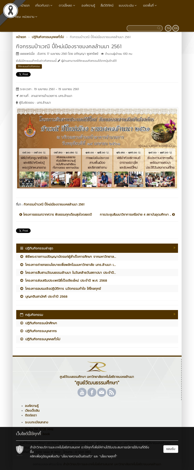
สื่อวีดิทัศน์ (106, 5)
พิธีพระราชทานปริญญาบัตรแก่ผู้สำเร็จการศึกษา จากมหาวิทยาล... (68, 256)
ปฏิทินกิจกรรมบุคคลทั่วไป (40, 339)
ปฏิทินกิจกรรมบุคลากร (38, 330)
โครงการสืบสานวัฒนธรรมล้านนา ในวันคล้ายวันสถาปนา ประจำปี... (68, 272)
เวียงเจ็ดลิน (32, 410)
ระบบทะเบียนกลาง (36, 422)
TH (168, 28)
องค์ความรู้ (88, 5)
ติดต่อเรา (31, 415)
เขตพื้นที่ (150, 5)
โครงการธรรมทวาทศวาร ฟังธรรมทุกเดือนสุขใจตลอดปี (55, 214)
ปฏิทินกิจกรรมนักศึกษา (38, 323)
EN (176, 28)
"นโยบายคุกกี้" (108, 456)
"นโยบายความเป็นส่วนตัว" (77, 456)
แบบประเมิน (128, 5)
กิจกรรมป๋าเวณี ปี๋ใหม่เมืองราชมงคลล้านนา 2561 (54, 204)
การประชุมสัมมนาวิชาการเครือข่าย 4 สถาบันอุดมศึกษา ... (137, 214)
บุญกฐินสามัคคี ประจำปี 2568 (43, 296)
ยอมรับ (170, 449)
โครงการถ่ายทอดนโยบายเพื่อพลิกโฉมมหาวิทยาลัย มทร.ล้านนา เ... (68, 264)
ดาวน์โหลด (67, 5)
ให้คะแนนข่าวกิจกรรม (29, 66)
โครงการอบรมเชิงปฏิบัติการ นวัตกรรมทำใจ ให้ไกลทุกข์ (60, 288)
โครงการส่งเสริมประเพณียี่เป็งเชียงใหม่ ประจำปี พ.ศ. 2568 (63, 280)
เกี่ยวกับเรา (44, 5)
